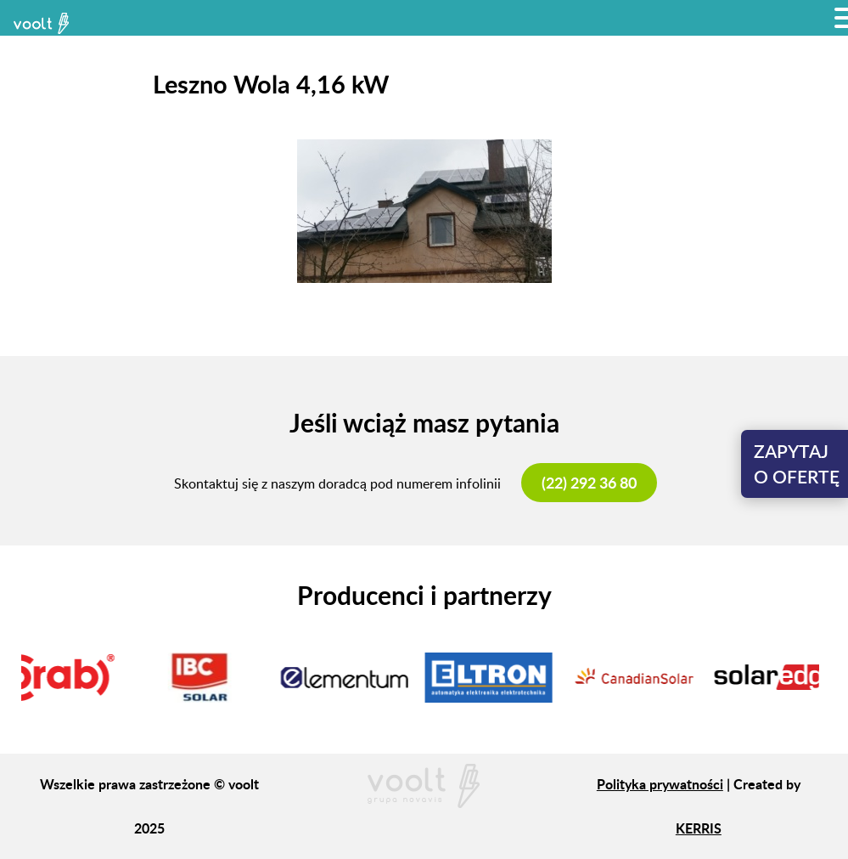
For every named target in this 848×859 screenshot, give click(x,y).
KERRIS (699, 828)
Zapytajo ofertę (797, 463)
